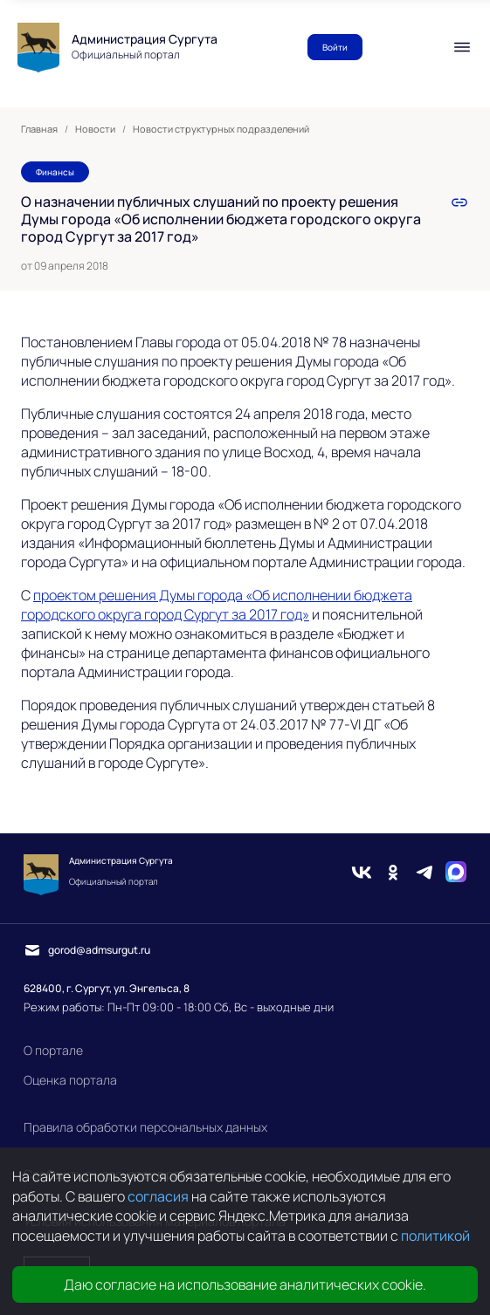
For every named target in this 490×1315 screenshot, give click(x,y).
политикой (435, 1235)
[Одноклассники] (393, 874)
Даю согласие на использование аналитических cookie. (245, 1284)
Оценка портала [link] (70, 1080)
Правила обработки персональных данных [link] (145, 1127)
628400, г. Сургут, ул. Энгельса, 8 (107, 988)
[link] (459, 202)
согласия (158, 1196)
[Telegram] (424, 874)
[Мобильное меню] (462, 47)
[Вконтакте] (361, 874)
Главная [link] (39, 129)
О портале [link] (53, 1050)
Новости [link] (95, 129)
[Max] (455, 874)
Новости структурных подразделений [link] (221, 129)
